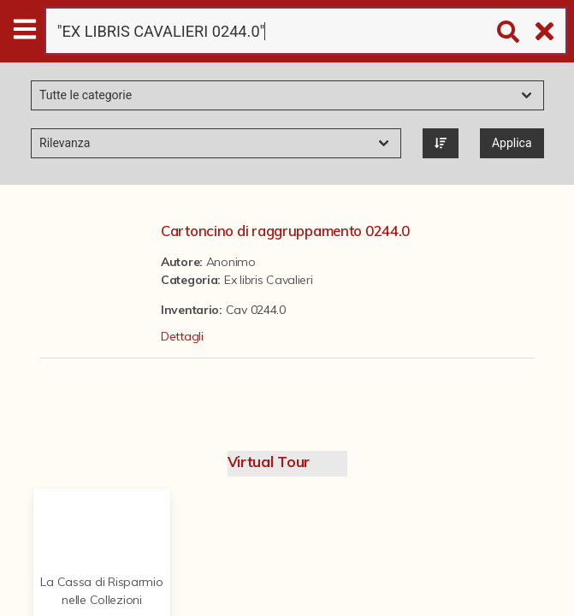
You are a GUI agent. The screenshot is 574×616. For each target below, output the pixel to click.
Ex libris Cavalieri (268, 279)
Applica (512, 143)
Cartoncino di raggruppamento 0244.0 (285, 231)
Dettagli (182, 336)
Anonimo (231, 262)
